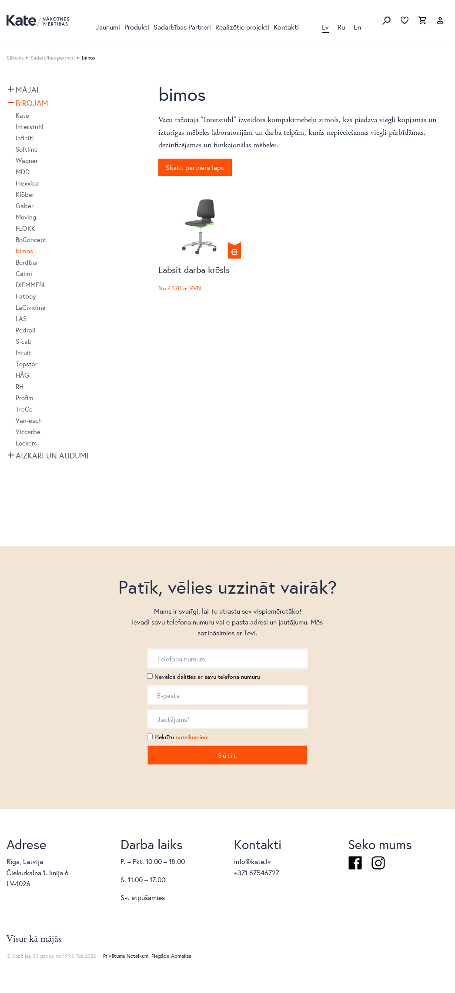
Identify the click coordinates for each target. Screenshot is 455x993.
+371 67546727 (256, 872)
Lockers (26, 443)
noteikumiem (192, 737)
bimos (24, 251)
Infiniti (25, 138)
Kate (22, 115)
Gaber (24, 206)
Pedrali (26, 330)
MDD (23, 172)
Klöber (25, 194)
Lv (325, 26)
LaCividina (31, 307)
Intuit (23, 353)
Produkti (136, 26)
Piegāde (160, 956)
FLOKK (25, 228)
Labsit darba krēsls (194, 270)
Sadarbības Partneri (182, 26)
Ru (341, 26)
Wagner (27, 160)
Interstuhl (29, 127)
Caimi (24, 273)
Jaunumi (108, 26)
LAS (21, 319)
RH (19, 386)
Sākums (15, 57)
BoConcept (31, 240)
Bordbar (27, 262)
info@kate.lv (252, 861)
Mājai (27, 89)
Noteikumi (138, 956)
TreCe (24, 409)
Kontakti (286, 26)
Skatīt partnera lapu (195, 167)
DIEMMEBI (30, 285)
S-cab (24, 341)
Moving (26, 217)
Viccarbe (28, 432)
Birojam (32, 103)
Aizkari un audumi (52, 455)
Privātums (114, 956)
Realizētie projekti (242, 26)
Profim (24, 398)
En (357, 26)
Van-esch (29, 420)
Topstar (26, 364)
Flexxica (27, 183)
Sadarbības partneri (52, 57)
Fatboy (26, 296)
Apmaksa (181, 956)
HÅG (22, 375)
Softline (27, 149)
